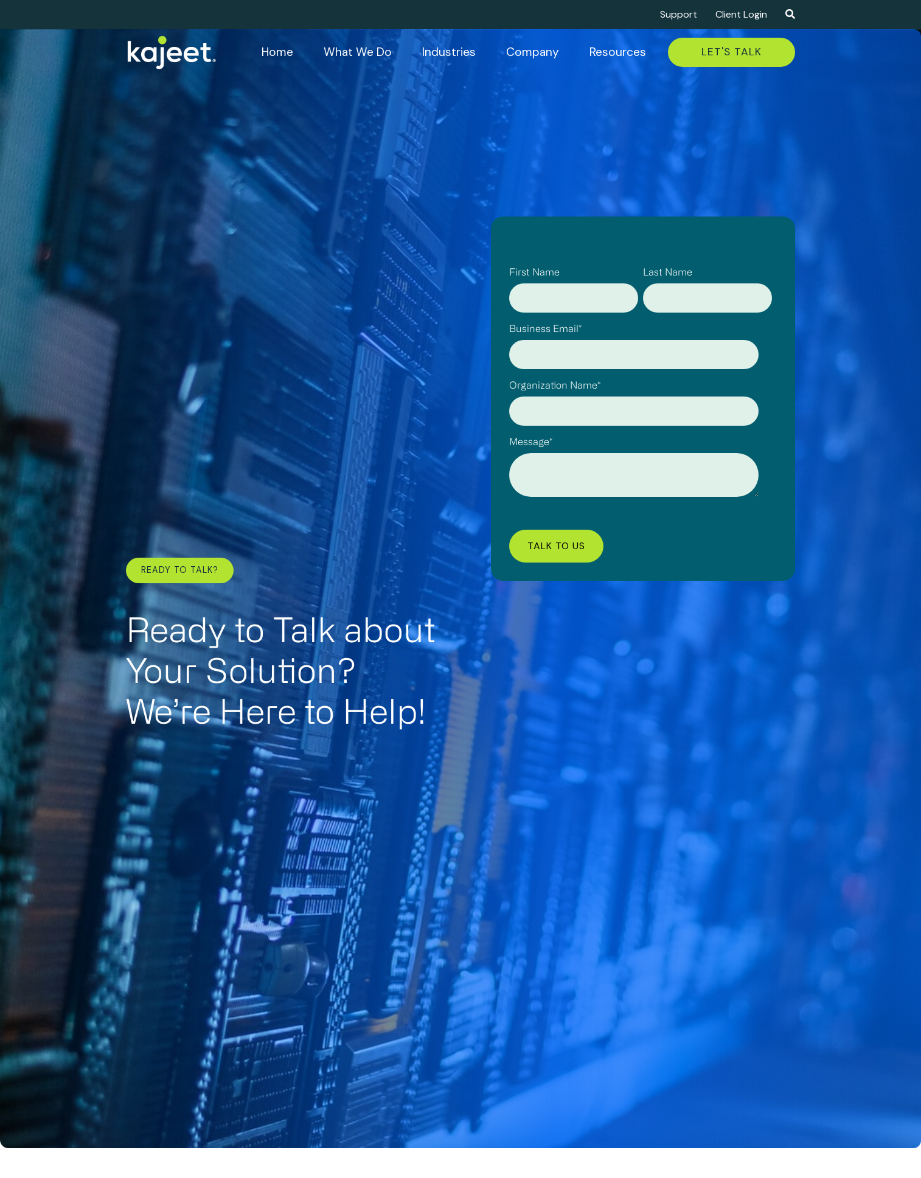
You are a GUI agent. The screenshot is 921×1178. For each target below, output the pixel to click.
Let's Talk (731, 51)
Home (277, 52)
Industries (449, 52)
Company (532, 52)
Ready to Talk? (179, 569)
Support (678, 14)
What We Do (358, 52)
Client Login (741, 14)
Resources (617, 52)
